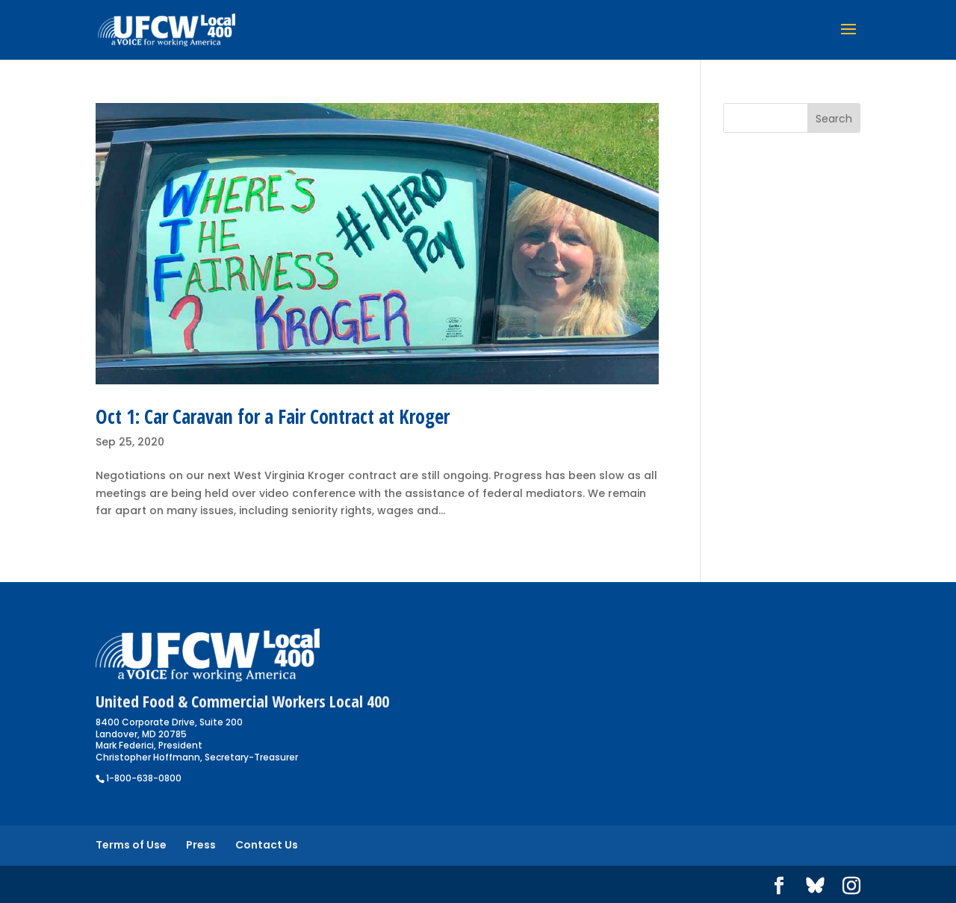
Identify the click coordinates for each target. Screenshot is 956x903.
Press (201, 844)
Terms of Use (131, 844)
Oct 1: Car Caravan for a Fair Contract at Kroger (273, 416)
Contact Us (266, 844)
